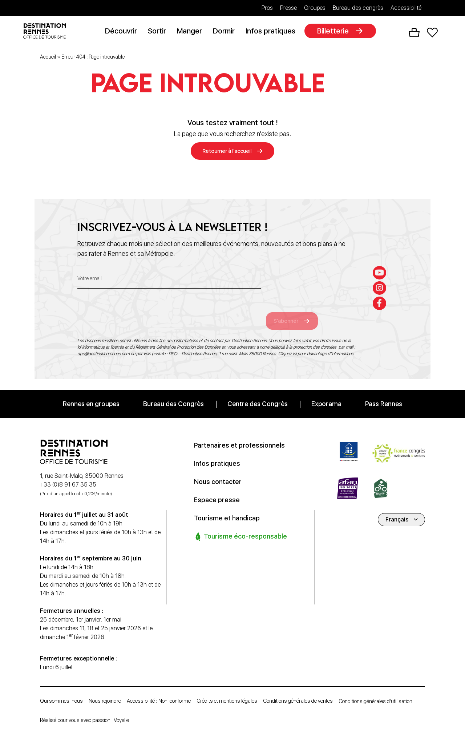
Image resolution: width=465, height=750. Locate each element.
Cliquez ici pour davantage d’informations (315, 344)
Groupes (315, 7)
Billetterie (335, 31)
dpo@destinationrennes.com (103, 344)
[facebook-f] (380, 294)
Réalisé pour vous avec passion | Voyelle (90, 720)
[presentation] (132, 307)
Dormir (226, 31)
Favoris (432, 33)
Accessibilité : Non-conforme (171, 691)
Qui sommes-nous (63, 691)
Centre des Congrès (257, 394)
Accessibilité (406, 7)
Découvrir (123, 31)
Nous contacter (220, 472)
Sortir (159, 31)
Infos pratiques (273, 31)
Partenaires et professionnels (243, 436)
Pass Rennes (383, 394)
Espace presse (218, 490)
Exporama (326, 394)
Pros (267, 7)
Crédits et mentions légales (247, 691)
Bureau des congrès (358, 7)
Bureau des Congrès (173, 394)
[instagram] (380, 277)
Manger (191, 31)
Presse (288, 7)
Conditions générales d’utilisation (81, 702)
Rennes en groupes (91, 394)
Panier (414, 33)
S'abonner (293, 311)
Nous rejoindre (111, 691)
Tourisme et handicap (229, 508)
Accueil (48, 58)
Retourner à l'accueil (227, 152)
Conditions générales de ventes (326, 691)
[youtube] (380, 261)
